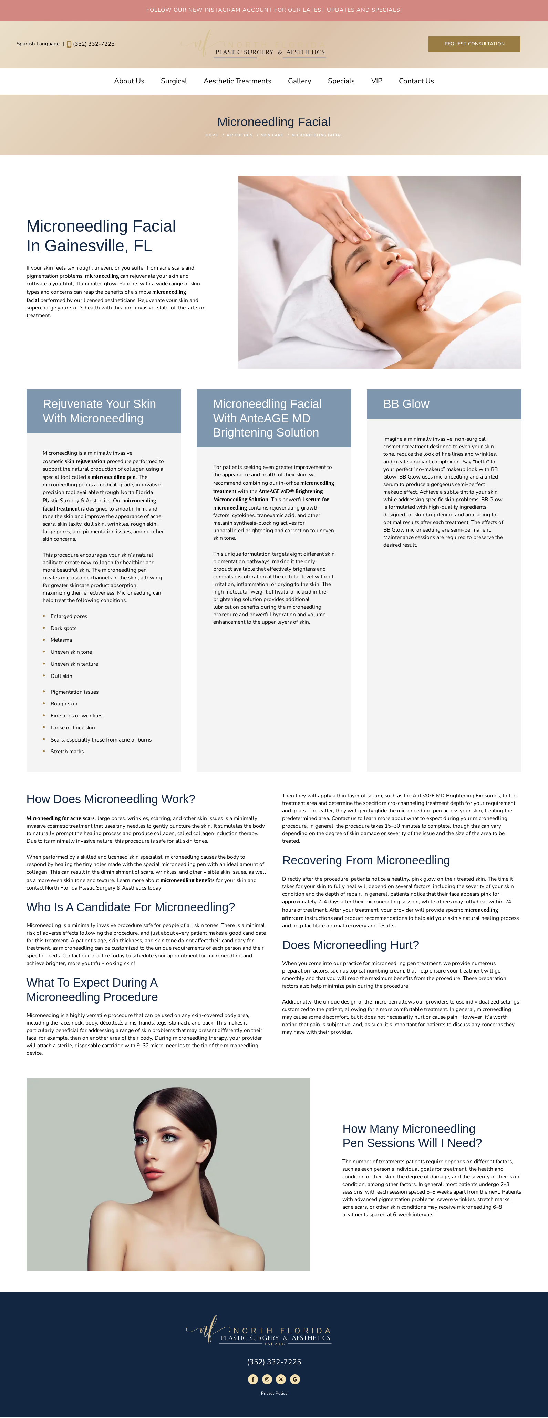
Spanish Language (39, 44)
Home (212, 135)
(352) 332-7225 (90, 44)
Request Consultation (475, 44)
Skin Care (272, 135)
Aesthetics (239, 135)
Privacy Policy (274, 1393)
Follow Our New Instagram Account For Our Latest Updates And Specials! (274, 10)
